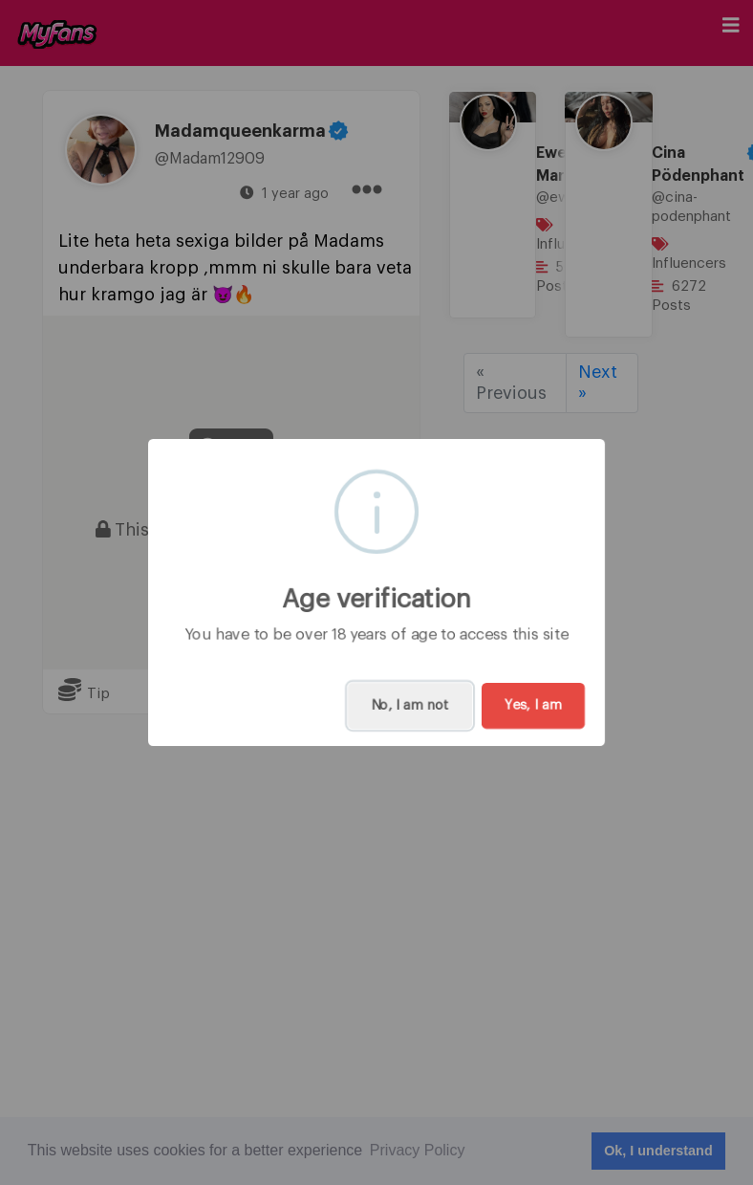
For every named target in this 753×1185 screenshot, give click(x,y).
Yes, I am (533, 706)
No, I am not (410, 706)
